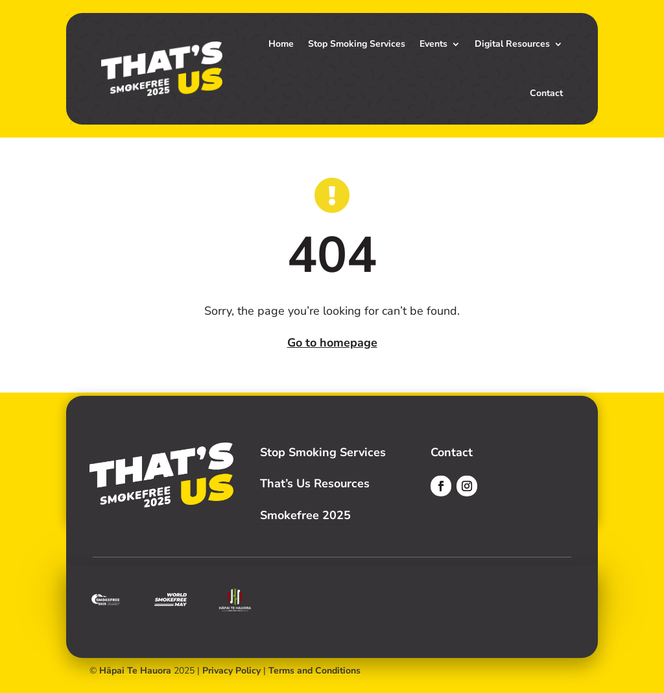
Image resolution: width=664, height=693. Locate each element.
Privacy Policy (231, 670)
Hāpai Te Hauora (135, 670)
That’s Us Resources (315, 483)
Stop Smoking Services (356, 44)
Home (281, 44)
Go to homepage (332, 342)
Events (433, 44)
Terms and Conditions (314, 670)
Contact (546, 93)
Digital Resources (512, 44)
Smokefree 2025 (305, 515)
